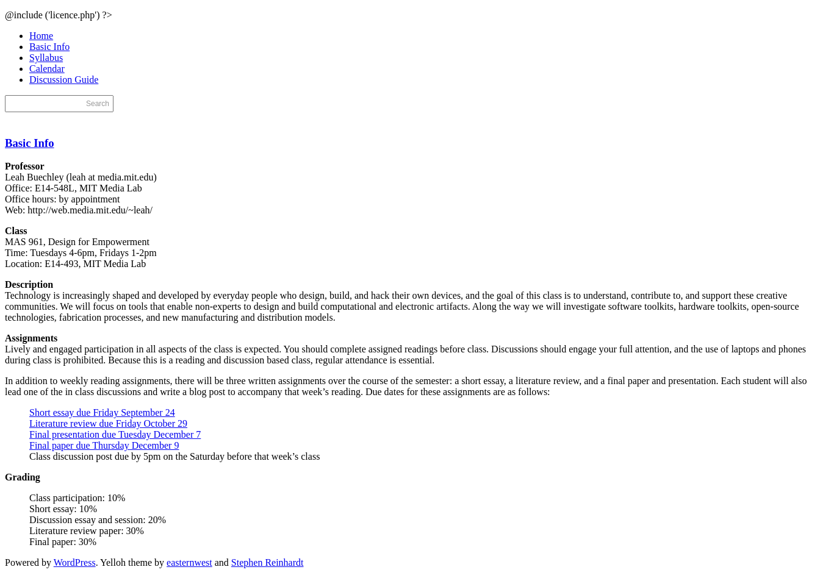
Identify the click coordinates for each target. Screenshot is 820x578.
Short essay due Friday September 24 (102, 412)
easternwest (189, 562)
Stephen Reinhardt (267, 562)
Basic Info (49, 46)
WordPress (75, 562)
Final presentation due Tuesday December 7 (115, 434)
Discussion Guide (63, 79)
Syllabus (46, 57)
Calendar (47, 68)
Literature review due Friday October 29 (108, 423)
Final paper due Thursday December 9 (104, 445)
